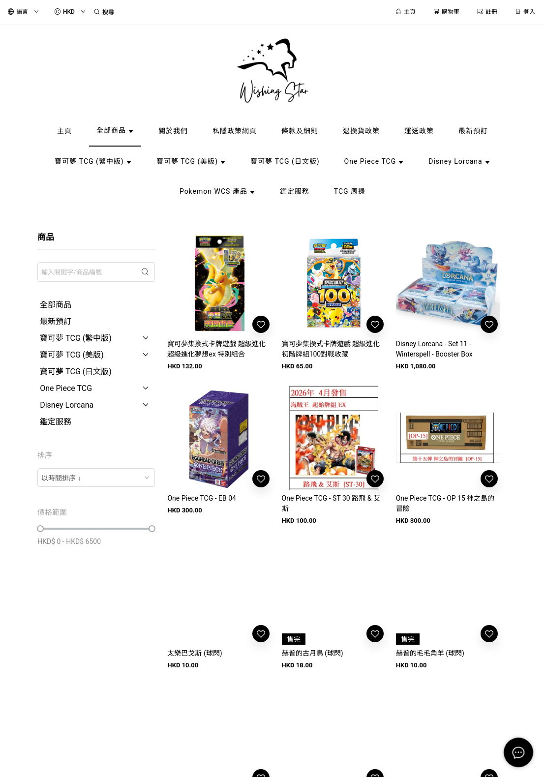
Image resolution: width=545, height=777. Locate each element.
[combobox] (96, 477)
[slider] (40, 528)
